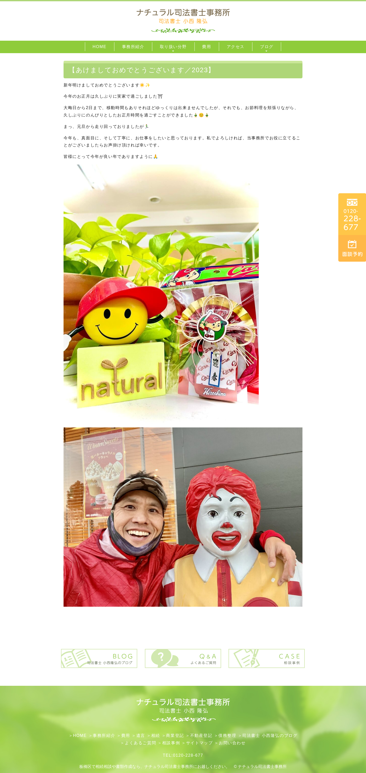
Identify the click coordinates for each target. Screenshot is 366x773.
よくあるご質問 (140, 743)
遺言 (140, 735)
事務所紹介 (104, 735)
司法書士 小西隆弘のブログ (269, 735)
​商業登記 (175, 735)
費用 (125, 735)
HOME (80, 735)
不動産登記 (201, 735)
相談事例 (171, 743)
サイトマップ (199, 743)
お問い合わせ (232, 743)
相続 (155, 735)
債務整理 (227, 735)
